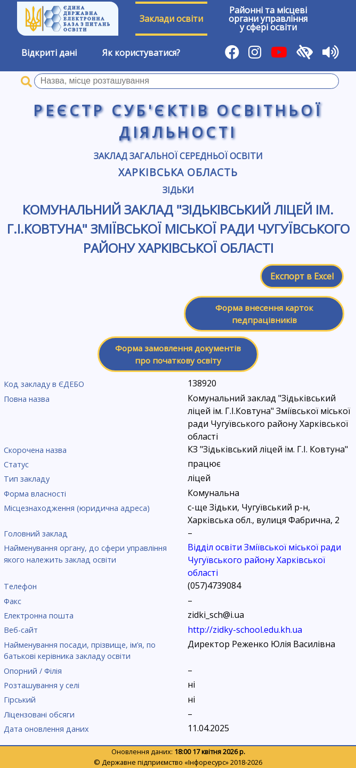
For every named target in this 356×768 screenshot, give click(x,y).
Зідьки (178, 190)
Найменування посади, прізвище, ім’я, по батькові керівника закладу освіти (80, 651)
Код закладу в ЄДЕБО (44, 384)
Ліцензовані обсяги (39, 714)
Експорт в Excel (302, 276)
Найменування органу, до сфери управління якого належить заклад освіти (85, 554)
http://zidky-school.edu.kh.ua (245, 629)
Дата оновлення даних (46, 729)
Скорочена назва (35, 450)
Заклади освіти (171, 18)
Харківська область (178, 172)
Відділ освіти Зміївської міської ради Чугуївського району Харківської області (264, 560)
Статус (16, 464)
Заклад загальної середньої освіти (178, 156)
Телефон (20, 586)
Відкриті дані (49, 53)
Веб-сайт (21, 630)
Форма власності (35, 494)
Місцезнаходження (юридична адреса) (77, 508)
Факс (12, 601)
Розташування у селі (41, 685)
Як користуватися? (141, 53)
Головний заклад (36, 533)
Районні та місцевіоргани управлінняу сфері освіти (268, 18)
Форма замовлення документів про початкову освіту (178, 354)
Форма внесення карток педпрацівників (264, 313)
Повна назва (27, 399)
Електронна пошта (39, 615)
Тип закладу (27, 479)
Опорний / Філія (33, 671)
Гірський (20, 700)
